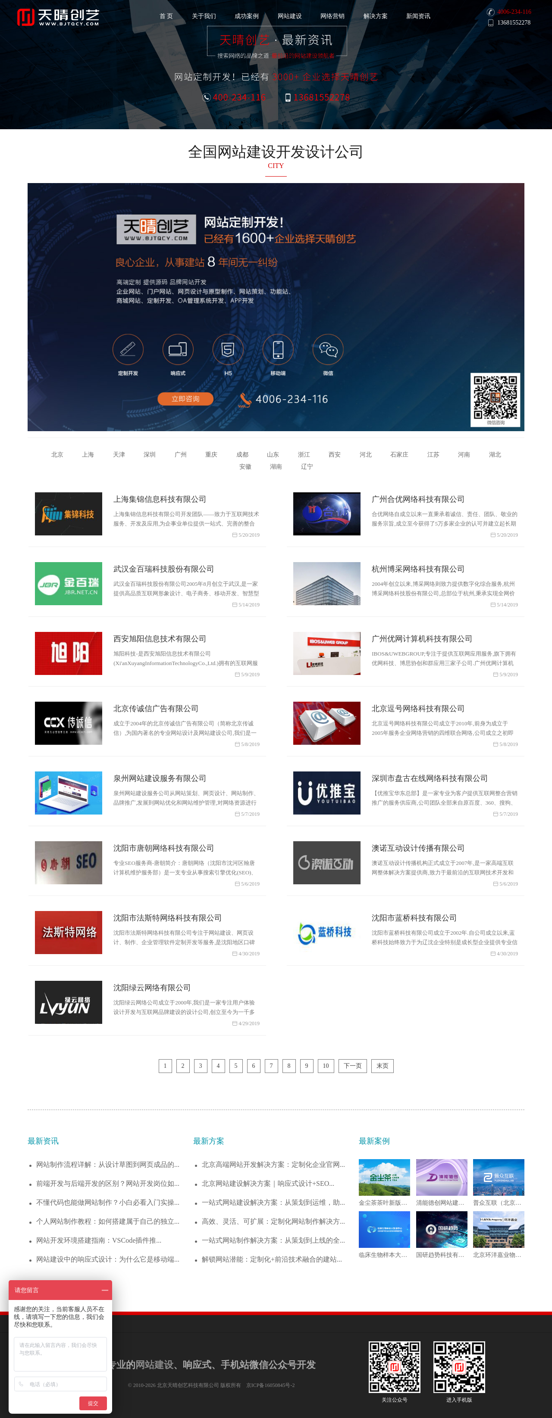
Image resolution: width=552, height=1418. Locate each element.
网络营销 (332, 16)
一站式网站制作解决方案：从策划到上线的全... (273, 1240)
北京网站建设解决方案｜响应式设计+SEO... (268, 1183)
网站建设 (290, 16)
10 (326, 1066)
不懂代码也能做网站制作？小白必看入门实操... (107, 1202)
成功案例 (247, 16)
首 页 (166, 16)
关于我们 (204, 16)
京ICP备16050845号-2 (270, 1385)
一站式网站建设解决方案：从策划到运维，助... (273, 1202)
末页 (382, 1066)
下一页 (353, 1066)
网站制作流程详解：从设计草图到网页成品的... (107, 1164)
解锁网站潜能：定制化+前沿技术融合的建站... (272, 1259)
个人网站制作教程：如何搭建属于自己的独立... (107, 1221)
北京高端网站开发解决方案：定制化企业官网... (273, 1164)
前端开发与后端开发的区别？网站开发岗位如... (107, 1183)
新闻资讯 (418, 16)
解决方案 (376, 16)
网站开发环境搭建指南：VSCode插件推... (98, 1240)
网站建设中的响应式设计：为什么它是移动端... (107, 1259)
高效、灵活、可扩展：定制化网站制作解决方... (273, 1221)
